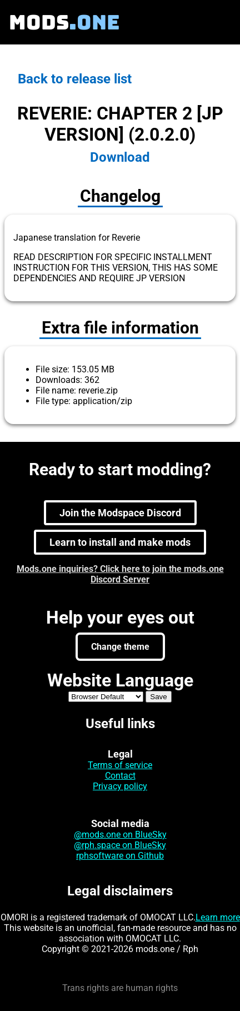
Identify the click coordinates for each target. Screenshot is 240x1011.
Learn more (218, 917)
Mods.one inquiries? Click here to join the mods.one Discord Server (120, 574)
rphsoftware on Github (120, 855)
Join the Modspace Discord (120, 513)
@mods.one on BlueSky (120, 834)
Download (120, 157)
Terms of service (120, 765)
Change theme (120, 646)
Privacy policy (120, 786)
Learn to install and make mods (120, 542)
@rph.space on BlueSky (120, 845)
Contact (120, 775)
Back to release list (75, 79)
